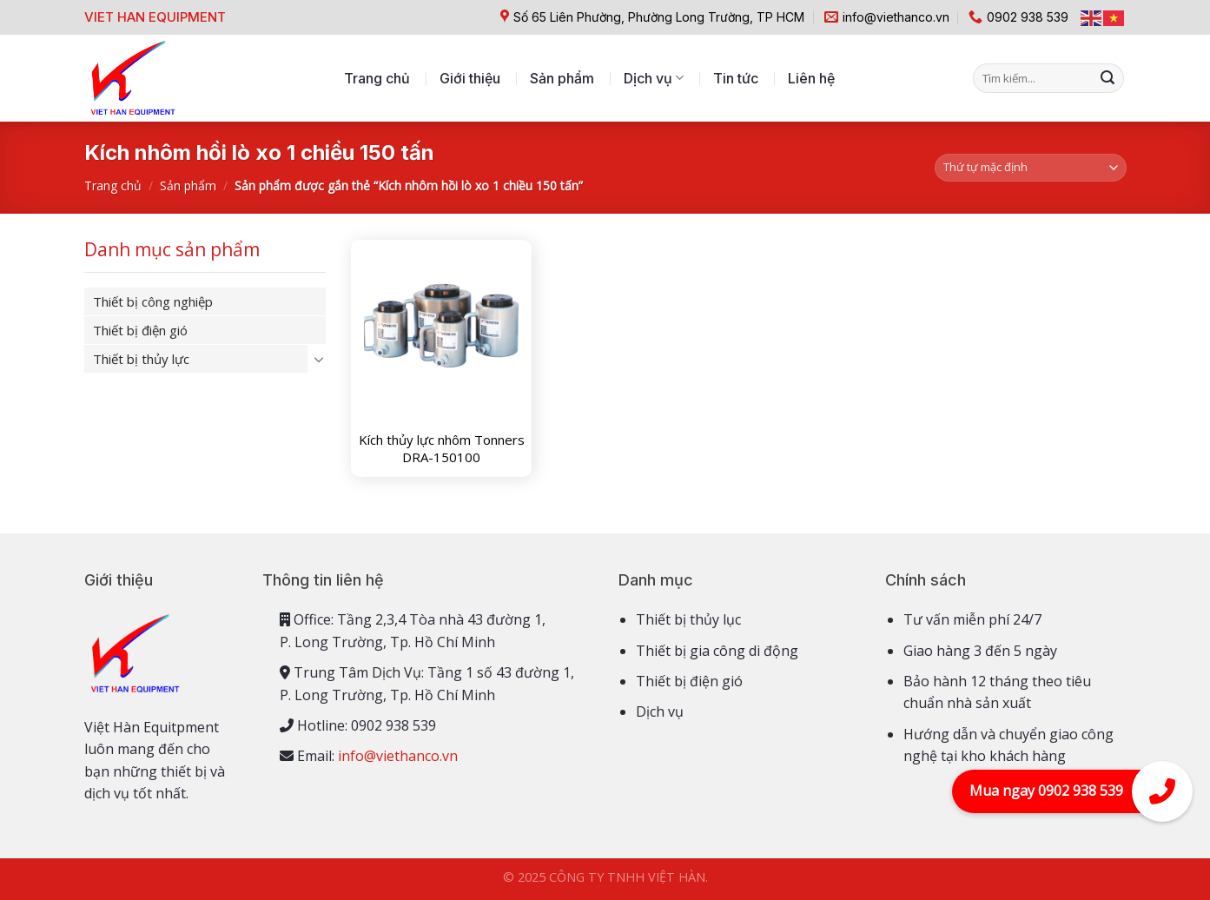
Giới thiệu (470, 78)
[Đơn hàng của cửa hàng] (1031, 168)
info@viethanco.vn (398, 755)
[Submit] (1107, 78)
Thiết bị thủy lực (141, 358)
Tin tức (735, 78)
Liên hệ (811, 78)
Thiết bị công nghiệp (153, 301)
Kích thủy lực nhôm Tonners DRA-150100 (442, 449)
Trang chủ (377, 78)
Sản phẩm (562, 78)
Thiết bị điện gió (140, 330)
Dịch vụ (654, 78)
